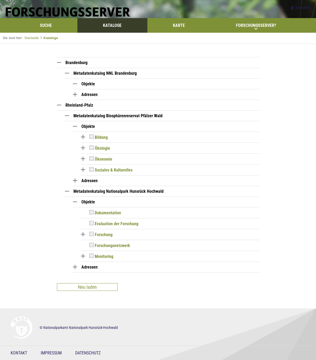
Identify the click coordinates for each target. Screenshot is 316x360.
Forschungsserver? (256, 26)
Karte (179, 25)
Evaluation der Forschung (116, 223)
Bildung (101, 137)
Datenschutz (88, 352)
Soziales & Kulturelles (113, 170)
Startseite (31, 38)
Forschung (104, 234)
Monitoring (104, 256)
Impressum (51, 352)
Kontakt (19, 352)
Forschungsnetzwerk (112, 245)
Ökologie (102, 148)
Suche (46, 25)
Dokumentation (108, 212)
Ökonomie (103, 159)
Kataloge (112, 25)
